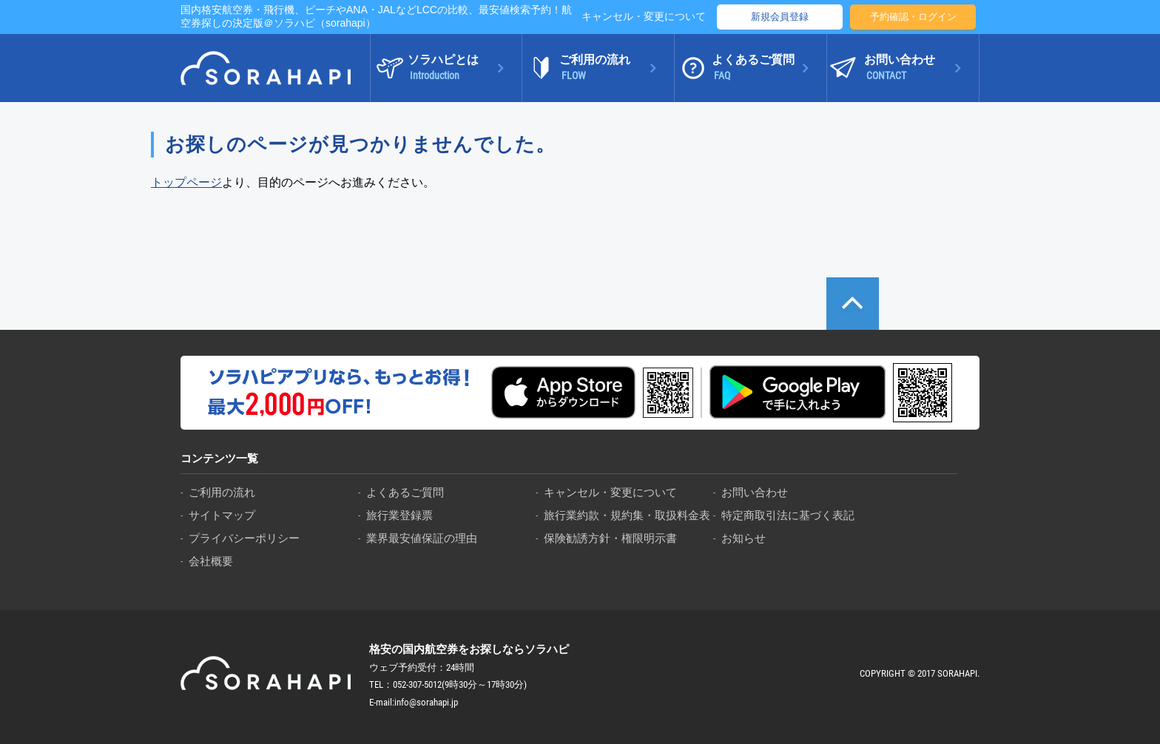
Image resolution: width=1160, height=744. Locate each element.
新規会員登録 (780, 16)
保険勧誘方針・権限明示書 (610, 538)
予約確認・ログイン (913, 16)
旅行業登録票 (399, 515)
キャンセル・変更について (643, 16)
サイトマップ (222, 515)
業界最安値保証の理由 (421, 538)
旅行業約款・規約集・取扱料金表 (627, 515)
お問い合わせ (754, 492)
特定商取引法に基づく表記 (787, 515)
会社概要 (211, 561)
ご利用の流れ (222, 492)
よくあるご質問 (405, 492)
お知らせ (743, 538)
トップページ (186, 182)
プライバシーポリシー (244, 538)
